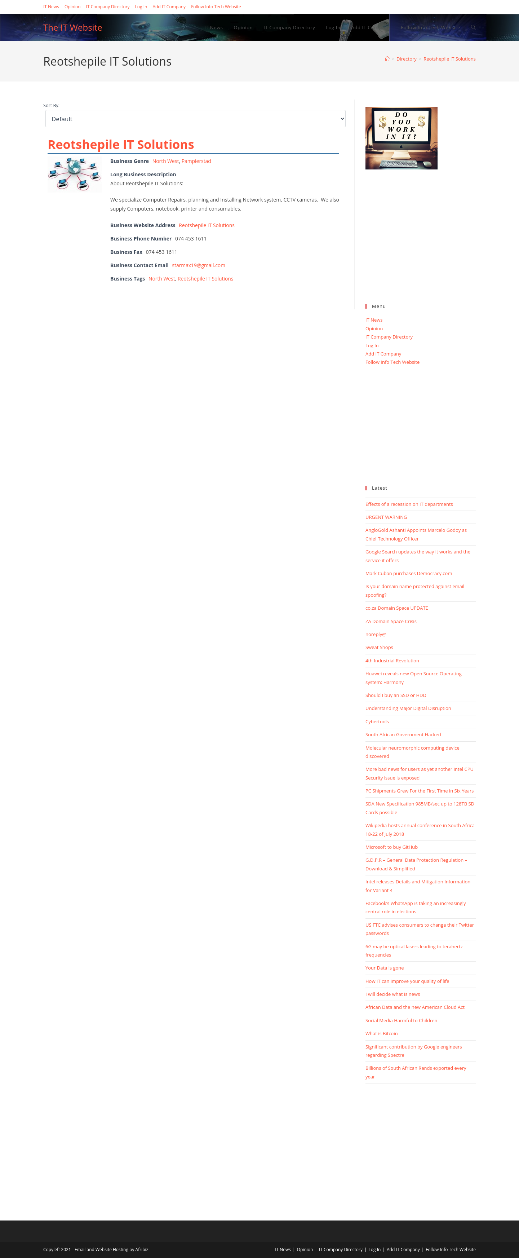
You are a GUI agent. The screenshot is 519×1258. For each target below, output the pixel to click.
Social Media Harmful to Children (401, 1020)
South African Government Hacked (403, 734)
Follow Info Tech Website (216, 7)
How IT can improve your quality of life (407, 981)
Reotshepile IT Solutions (449, 59)
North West (165, 161)
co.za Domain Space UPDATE (396, 608)
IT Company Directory (108, 7)
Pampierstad (197, 161)
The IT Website (72, 27)
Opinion (73, 7)
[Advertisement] (420, 244)
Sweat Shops (379, 647)
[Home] (387, 59)
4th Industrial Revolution (392, 660)
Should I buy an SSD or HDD (395, 695)
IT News (51, 7)
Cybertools (377, 721)
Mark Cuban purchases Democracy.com (408, 573)
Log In (141, 7)
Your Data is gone (384, 968)
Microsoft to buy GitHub (391, 847)
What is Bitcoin (381, 1033)
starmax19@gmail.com (199, 265)
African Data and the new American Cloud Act (415, 1007)
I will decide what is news (392, 994)
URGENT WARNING (386, 517)
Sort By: (51, 105)
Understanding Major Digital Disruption (408, 708)
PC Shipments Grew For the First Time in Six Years (419, 790)
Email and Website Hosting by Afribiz (111, 1249)
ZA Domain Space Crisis (391, 621)
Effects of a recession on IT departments (409, 504)
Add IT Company (169, 7)
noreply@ (375, 634)
